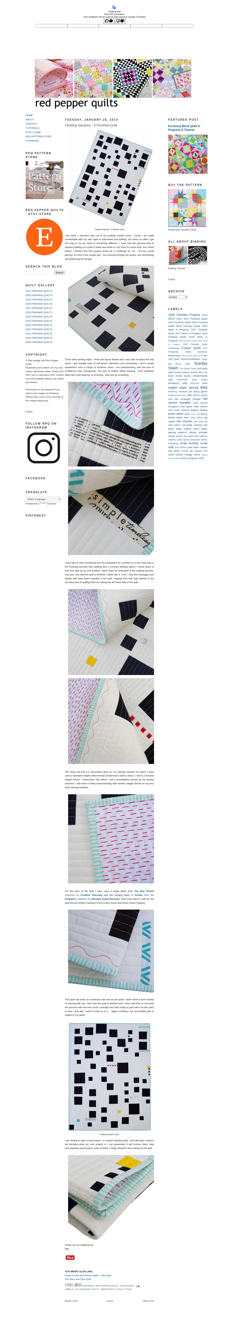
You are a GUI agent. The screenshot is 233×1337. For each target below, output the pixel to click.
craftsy (204, 379)
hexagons (173, 406)
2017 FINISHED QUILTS (39, 308)
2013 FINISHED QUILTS (39, 325)
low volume (184, 421)
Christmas (173, 348)
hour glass (186, 406)
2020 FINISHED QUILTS (39, 295)
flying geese (200, 391)
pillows (192, 432)
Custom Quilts (191, 348)
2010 (204, 315)
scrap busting (189, 443)
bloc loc (202, 372)
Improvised (107, 1289)
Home (110, 1301)
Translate (47, 503)
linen (186, 417)
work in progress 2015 (192, 458)
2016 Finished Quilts (188, 326)
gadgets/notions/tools (177, 395)
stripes (203, 447)
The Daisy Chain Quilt (190, 368)
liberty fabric (175, 417)
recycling (173, 443)
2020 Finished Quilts (195, 344)
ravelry (186, 439)
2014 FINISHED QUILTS (39, 321)
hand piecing (200, 403)
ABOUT (30, 119)
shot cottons (180, 447)
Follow (29, 411)
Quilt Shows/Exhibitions (187, 359)
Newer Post (71, 1301)
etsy (203, 387)
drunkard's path (177, 383)
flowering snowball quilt (180, 391)
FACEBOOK (32, 140)
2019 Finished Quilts (188, 341)
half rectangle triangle (187, 399)
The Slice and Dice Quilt (78, 1279)
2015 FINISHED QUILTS (39, 316)
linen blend (197, 417)
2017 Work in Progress (188, 333)
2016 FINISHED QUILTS (39, 312)
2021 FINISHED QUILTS (39, 291)
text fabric (174, 451)
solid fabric (193, 447)
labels (187, 414)
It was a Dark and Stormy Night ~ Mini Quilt (88, 1275)
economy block (198, 383)
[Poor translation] (120, 21)
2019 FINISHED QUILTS (39, 299)
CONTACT (31, 123)
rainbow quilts (175, 439)
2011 (171, 318)
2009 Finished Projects (184, 314)
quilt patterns (201, 436)
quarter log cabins (185, 436)
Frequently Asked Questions (188, 352)
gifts (190, 395)
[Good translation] (108, 21)
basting (177, 372)
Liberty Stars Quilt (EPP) (192, 356)
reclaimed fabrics (199, 439)
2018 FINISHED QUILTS (39, 303)
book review (175, 375)
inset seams (200, 406)
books (187, 375)
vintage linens (192, 454)
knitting (203, 410)
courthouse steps (187, 379)
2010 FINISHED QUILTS (39, 338)
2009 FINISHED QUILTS (39, 342)
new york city (200, 421)
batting (185, 372)
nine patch (174, 425)
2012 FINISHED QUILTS (39, 329)
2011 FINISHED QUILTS (39, 333)
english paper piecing (183, 387)
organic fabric (191, 428)
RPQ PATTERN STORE (39, 136)
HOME (29, 115)
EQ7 (205, 348)
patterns (182, 432)
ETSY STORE (33, 132)
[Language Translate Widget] (43, 499)
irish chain (174, 410)
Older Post (148, 1301)
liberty (204, 414)
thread (185, 451)
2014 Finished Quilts (87, 1289)
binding (193, 372)
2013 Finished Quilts (195, 318)
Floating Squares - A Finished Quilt (91, 125)
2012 (179, 318)
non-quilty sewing (192, 425)
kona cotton (124, 1289)
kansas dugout (189, 410)
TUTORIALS (32, 128)
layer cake (195, 414)
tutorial (179, 454)
